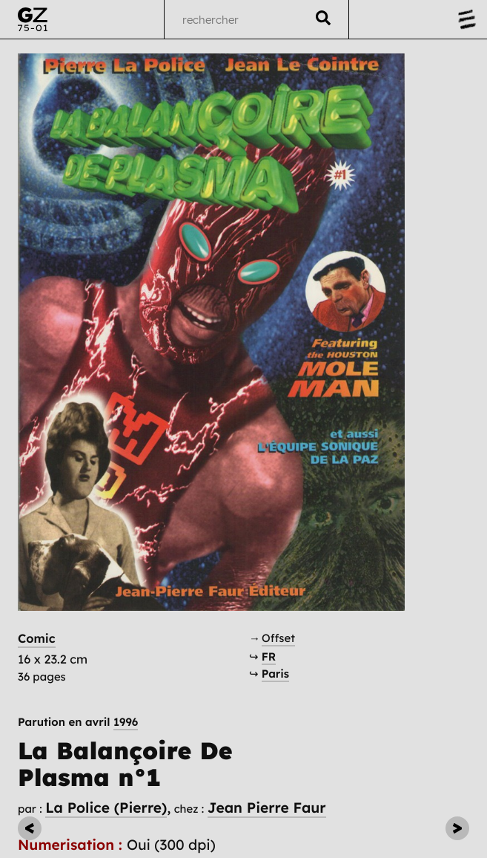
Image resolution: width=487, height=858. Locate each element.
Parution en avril (78, 721)
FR (269, 656)
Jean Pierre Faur (267, 807)
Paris (275, 674)
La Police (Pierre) (106, 807)
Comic (37, 639)
